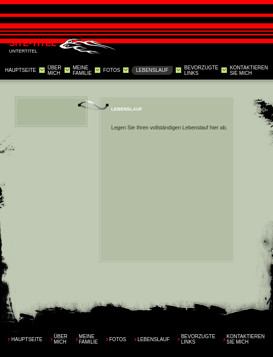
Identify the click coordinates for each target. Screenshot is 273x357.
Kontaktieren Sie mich (249, 70)
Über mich (55, 70)
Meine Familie (81, 70)
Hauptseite (20, 70)
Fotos (111, 70)
